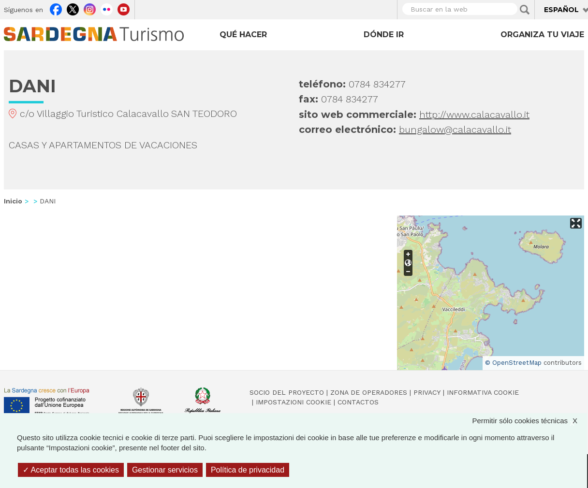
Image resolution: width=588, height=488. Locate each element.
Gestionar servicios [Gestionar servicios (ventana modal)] (165, 470)
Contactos (358, 402)
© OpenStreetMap (513, 362)
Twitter (73, 8)
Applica (524, 10)
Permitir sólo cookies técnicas (529, 421)
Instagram (90, 8)
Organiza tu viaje (542, 34)
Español (561, 9)
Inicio (13, 201)
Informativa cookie (483, 392)
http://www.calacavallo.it (474, 114)
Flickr (107, 8)
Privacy (427, 392)
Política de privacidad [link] (247, 470)
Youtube (124, 8)
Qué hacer (243, 34)
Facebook (56, 8)
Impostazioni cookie (293, 402)
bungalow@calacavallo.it (455, 129)
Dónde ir (384, 34)
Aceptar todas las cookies (71, 470)
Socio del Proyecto (287, 392)
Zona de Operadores (368, 392)
